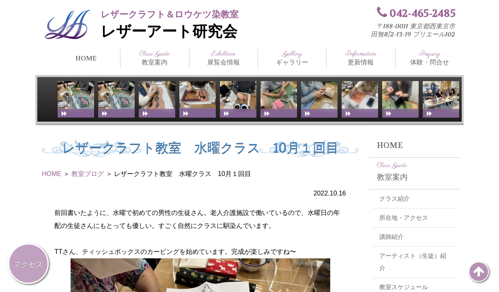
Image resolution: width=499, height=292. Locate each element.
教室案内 (154, 58)
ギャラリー (292, 58)
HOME (86, 58)
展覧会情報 (223, 58)
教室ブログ (87, 173)
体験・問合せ (429, 58)
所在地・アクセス (403, 218)
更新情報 (360, 58)
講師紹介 (391, 237)
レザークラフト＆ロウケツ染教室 (170, 14)
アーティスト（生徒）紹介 (412, 262)
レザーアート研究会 (169, 31)
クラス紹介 (394, 199)
